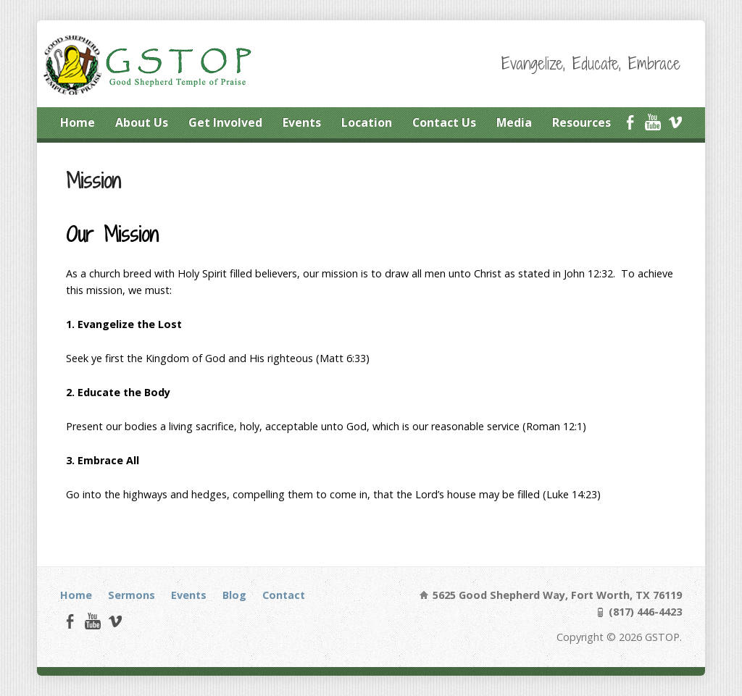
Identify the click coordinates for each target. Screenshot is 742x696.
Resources (581, 122)
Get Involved (225, 122)
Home (77, 122)
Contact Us (444, 122)
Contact (283, 595)
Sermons (131, 595)
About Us (141, 122)
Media (514, 122)
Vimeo (675, 122)
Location (366, 122)
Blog (234, 595)
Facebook (630, 122)
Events (302, 122)
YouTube (652, 122)
